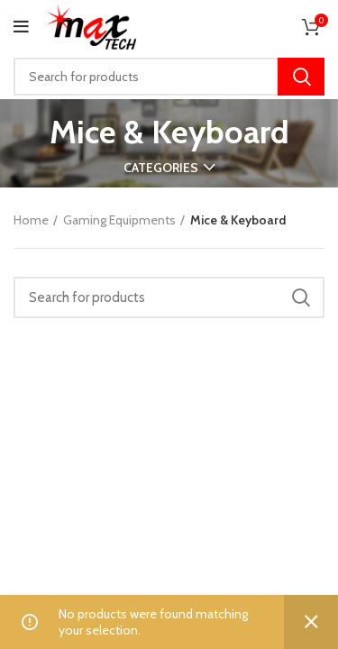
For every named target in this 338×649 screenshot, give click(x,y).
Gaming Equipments (119, 220)
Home (31, 220)
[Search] (169, 77)
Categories (160, 167)
